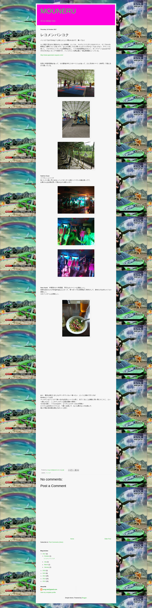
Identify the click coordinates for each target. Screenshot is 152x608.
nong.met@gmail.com (50, 589)
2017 (44, 554)
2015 (44, 573)
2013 (44, 578)
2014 (44, 576)
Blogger (84, 598)
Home (72, 539)
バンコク (48, 472)
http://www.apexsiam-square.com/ (51, 55)
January (46, 567)
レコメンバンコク (49, 558)
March (46, 564)
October (46, 556)
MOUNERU (58, 11)
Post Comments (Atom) (56, 542)
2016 (44, 570)
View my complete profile (48, 592)
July (45, 562)
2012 (44, 581)
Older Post (107, 539)
